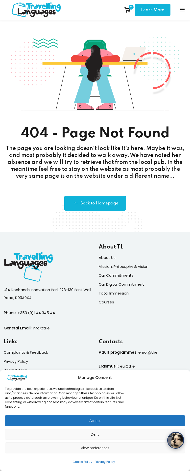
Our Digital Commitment (121, 284)
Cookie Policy (82, 464)
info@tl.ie (41, 328)
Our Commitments (116, 275)
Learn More (152, 10)
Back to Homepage (95, 203)
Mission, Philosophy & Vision (123, 266)
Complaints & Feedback (26, 352)
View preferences (95, 450)
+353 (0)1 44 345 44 (36, 312)
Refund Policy (16, 370)
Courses (106, 302)
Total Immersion (114, 293)
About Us (107, 257)
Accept (95, 423)
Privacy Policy (105, 464)
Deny (95, 436)
